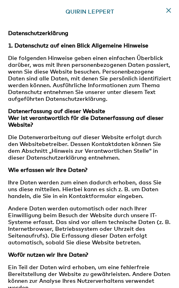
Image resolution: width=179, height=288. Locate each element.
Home (168, 10)
